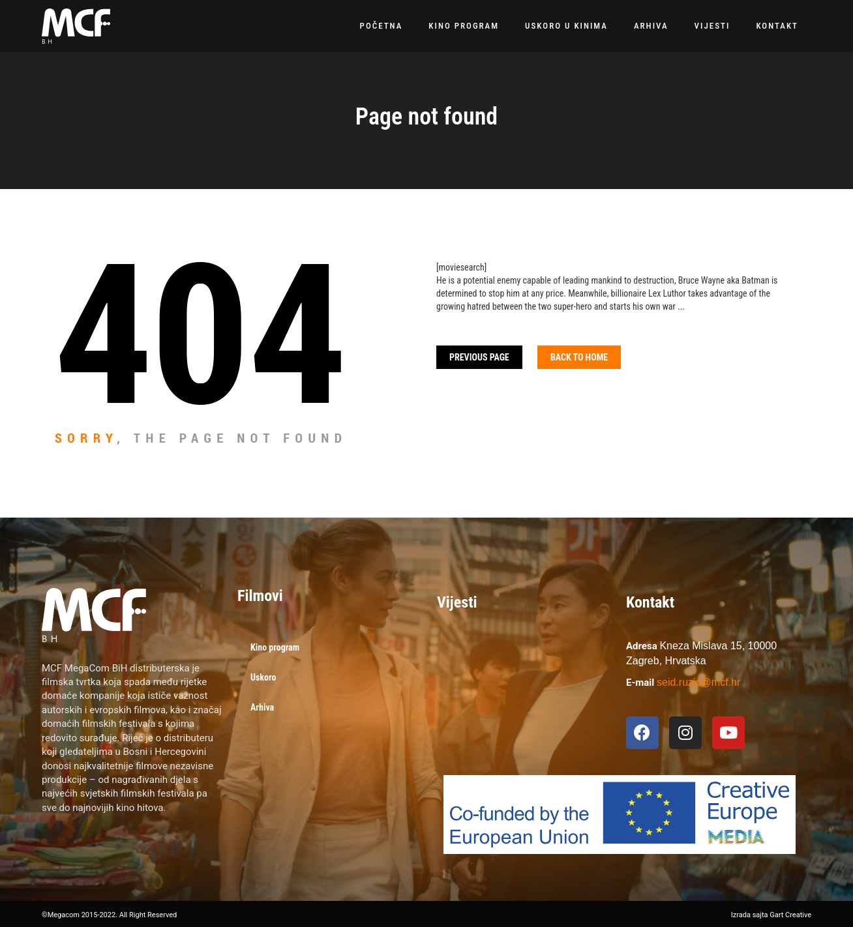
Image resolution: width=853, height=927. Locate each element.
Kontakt (777, 26)
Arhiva (651, 26)
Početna (381, 26)
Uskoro (263, 677)
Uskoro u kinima (566, 26)
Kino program (463, 26)
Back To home (579, 357)
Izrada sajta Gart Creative (771, 915)
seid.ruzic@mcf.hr (698, 682)
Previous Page (479, 357)
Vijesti (712, 26)
